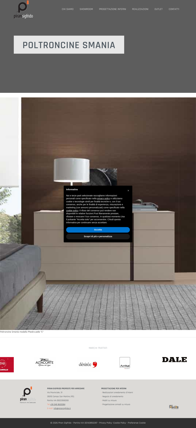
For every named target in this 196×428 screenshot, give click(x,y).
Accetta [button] (98, 229)
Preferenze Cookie (137, 422)
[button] (128, 190)
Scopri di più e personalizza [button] (98, 236)
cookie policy (72, 210)
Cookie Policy (119, 422)
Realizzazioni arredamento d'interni (117, 392)
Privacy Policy (105, 422)
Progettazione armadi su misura (116, 404)
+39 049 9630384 (57, 404)
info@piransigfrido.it (62, 408)
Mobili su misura (109, 400)
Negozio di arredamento (112, 396)
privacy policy (103, 198)
